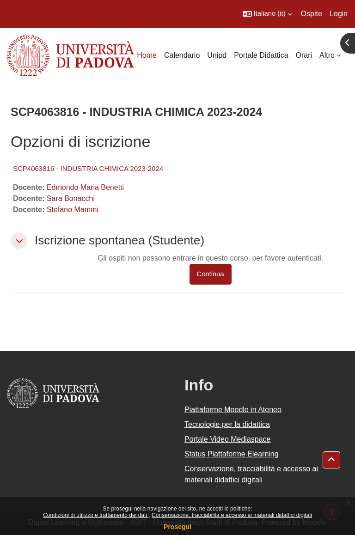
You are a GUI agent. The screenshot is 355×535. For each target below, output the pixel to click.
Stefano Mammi (72, 209)
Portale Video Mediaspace (227, 439)
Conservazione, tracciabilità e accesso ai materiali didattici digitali (232, 515)
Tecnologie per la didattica (227, 424)
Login (339, 14)
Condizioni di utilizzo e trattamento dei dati (95, 515)
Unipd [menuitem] (216, 55)
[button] (267, 14)
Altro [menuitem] (327, 55)
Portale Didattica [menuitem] (261, 55)
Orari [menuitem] (304, 55)
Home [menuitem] (147, 55)
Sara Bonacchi (71, 198)
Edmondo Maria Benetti (85, 187)
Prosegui (177, 526)
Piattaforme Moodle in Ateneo (233, 409)
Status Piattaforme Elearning (231, 454)
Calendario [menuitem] (182, 55)
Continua (210, 274)
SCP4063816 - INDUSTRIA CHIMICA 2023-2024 (88, 168)
